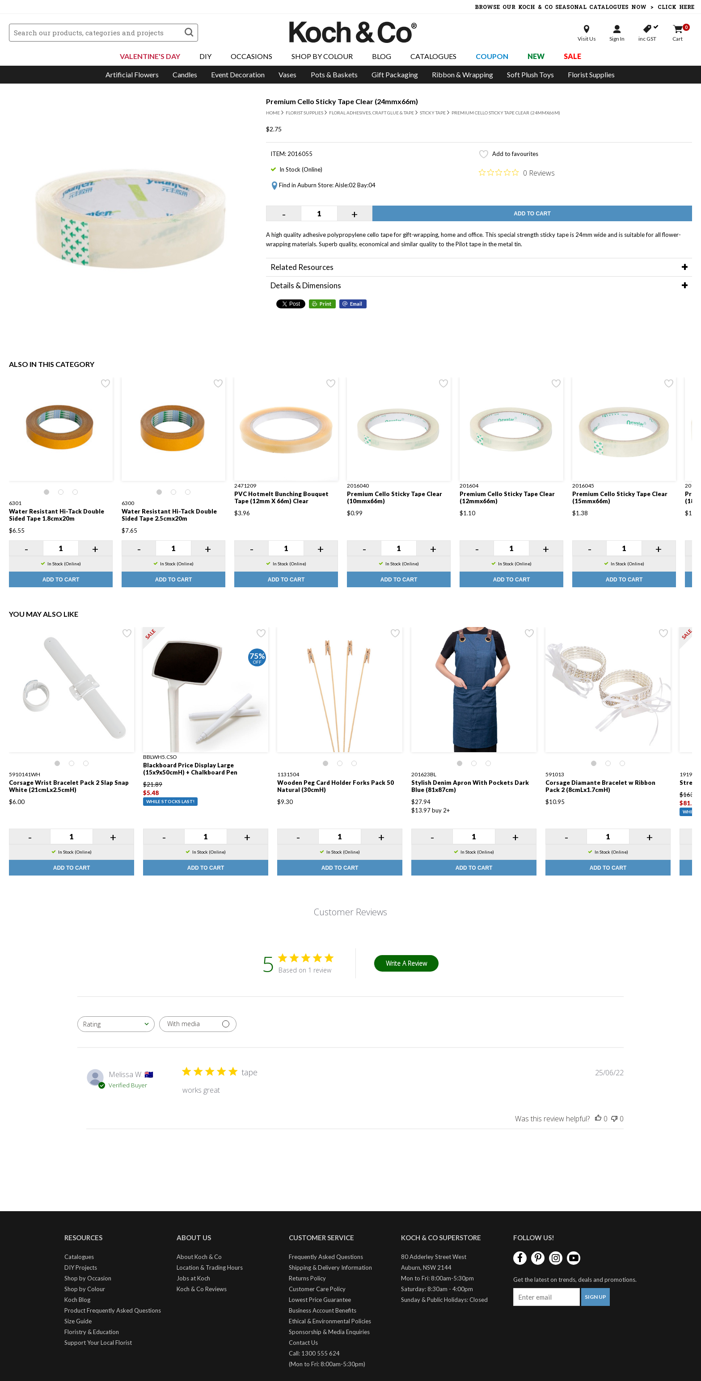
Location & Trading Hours (210, 1267)
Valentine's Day (150, 56)
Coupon (492, 56)
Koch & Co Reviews (202, 1289)
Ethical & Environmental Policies (330, 1321)
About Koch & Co (199, 1256)
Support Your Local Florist (98, 1342)
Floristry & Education (91, 1331)
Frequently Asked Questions (326, 1256)
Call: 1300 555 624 (314, 1353)
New (536, 56)
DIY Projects (80, 1267)
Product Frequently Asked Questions (112, 1310)
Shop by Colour (84, 1289)
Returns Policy (307, 1278)
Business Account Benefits (322, 1310)
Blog (381, 56)
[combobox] (116, 1024)
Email (356, 304)
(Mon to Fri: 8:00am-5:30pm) (327, 1364)
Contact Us (303, 1342)
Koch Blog (77, 1299)
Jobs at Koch (193, 1278)
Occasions (251, 56)
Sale (572, 56)
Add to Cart (532, 214)
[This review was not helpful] (614, 1118)
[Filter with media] (197, 1024)
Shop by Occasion (87, 1278)
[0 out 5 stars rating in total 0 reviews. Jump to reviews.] (517, 172)
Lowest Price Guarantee (320, 1299)
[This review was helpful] (598, 1118)
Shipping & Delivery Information (330, 1267)
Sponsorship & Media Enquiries (329, 1331)
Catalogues (433, 56)
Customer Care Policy (317, 1289)
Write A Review (406, 963)
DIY (205, 56)
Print (325, 304)
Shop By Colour (322, 56)
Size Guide (78, 1321)
